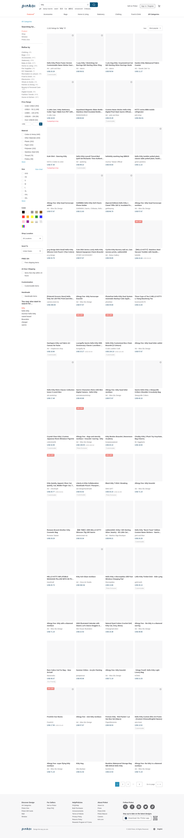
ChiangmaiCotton (111, 629)
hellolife (137, 255)
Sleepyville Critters (141, 395)
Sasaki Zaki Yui (144, 68)
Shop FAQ (50, 808)
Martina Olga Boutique (117, 535)
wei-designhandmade (84, 489)
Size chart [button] (39, 169)
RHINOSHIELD (82, 115)
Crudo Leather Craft (112, 349)
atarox (82, 68)
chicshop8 (54, 489)
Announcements (77, 811)
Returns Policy (77, 819)
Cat (66, 9)
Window (24, 37)
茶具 (61, 9)
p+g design (51, 255)
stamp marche (48, 9)
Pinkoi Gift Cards (27, 811)
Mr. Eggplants (140, 442)
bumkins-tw (109, 769)
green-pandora (140, 162)
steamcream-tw (82, 535)
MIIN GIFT (109, 489)
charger (25, 322)
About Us (101, 805)
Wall (23, 814)
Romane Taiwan (53, 535)
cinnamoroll (78, 9)
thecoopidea (109, 582)
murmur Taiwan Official (113, 162)
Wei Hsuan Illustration (84, 629)
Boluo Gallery (114, 255)
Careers (100, 816)
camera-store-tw (53, 302)
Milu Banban (80, 769)
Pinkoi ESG (101, 811)
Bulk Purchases (77, 808)
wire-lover (138, 722)
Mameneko (51, 675)
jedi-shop (138, 115)
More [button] (23, 162)
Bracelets (25, 319)
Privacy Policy (77, 816)
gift (40, 9)
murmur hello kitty (29, 314)
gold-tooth (138, 582)
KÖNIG (137, 675)
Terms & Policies (78, 814)
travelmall (50, 582)
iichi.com (101, 819)
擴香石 (71, 9)
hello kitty (25, 311)
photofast (108, 302)
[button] (40, 124)
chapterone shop (57, 349)
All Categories (27, 22)
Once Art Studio (86, 582)
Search (93, 4)
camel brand (26, 316)
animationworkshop (83, 395)
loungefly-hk (80, 349)
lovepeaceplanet (111, 442)
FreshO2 (50, 722)
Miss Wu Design (57, 208)
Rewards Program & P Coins (82, 822)
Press (100, 808)
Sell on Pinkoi (132, 6)
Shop (23, 34)
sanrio (24, 325)
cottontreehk (51, 442)
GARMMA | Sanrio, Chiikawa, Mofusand (90, 208)
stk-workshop (52, 395)
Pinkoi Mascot (102, 814)
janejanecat (80, 675)
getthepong (109, 208)
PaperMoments (111, 722)
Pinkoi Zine (26, 40)
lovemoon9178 (140, 302)
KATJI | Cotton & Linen (55, 162)
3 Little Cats (51, 115)
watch (56, 9)
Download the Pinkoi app (137, 818)
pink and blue (55, 68)
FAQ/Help (75, 805)
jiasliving (83, 162)
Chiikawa (87, 9)
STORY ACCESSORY (84, 255)
